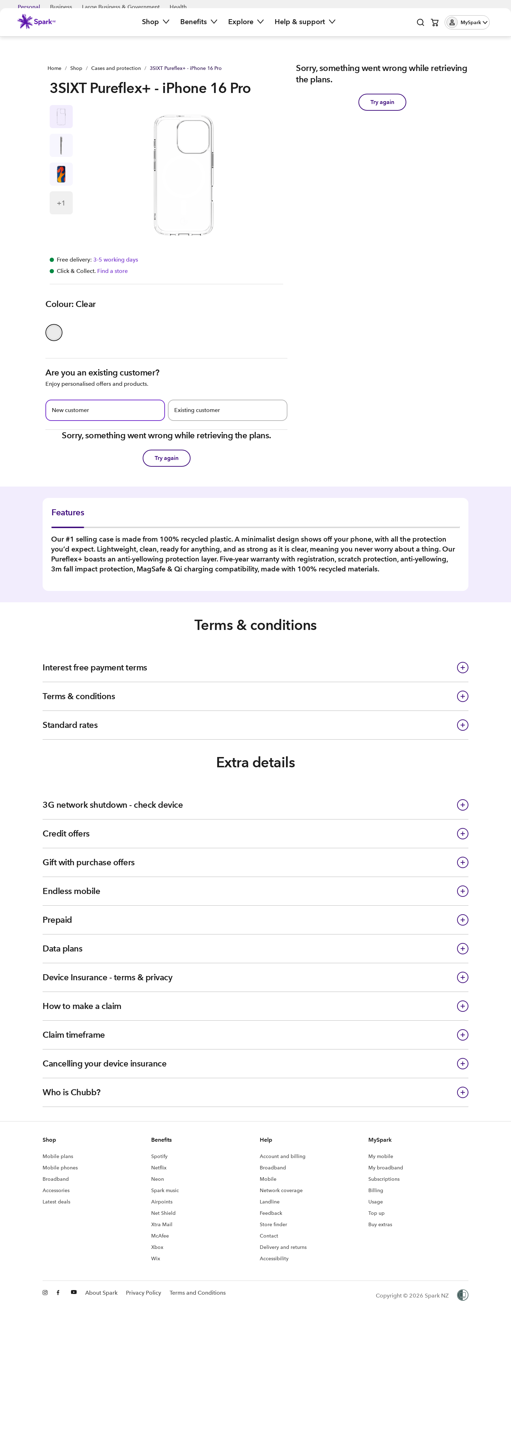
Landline (270, 1285)
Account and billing (283, 1240)
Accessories (56, 1274)
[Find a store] (112, 277)
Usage (375, 1285)
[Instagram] (45, 1379)
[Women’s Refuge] (462, 1379)
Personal (29, 7)
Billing (375, 1274)
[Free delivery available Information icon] (115, 265)
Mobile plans (58, 1240)
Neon (157, 1263)
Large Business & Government (121, 7)
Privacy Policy (143, 1379)
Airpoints (161, 1285)
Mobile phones (60, 1251)
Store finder (273, 1308)
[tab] (79, 552)
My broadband (385, 1251)
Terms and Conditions (198, 1379)
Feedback (271, 1297)
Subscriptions (384, 1263)
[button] (467, 28)
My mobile (380, 1240)
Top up (376, 1297)
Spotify (159, 1240)
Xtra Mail (161, 1308)
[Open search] (420, 28)
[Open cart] (435, 28)
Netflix (158, 1251)
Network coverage (281, 1274)
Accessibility (274, 1342)
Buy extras (380, 1308)
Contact (269, 1319)
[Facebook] (59, 1379)
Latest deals (56, 1285)
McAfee (160, 1319)
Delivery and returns (283, 1331)
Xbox (157, 1331)
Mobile (268, 1263)
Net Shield (163, 1297)
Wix (155, 1342)
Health (178, 7)
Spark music (165, 1274)
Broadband (56, 1263)
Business (61, 7)
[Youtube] (74, 1379)
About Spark (101, 1379)
